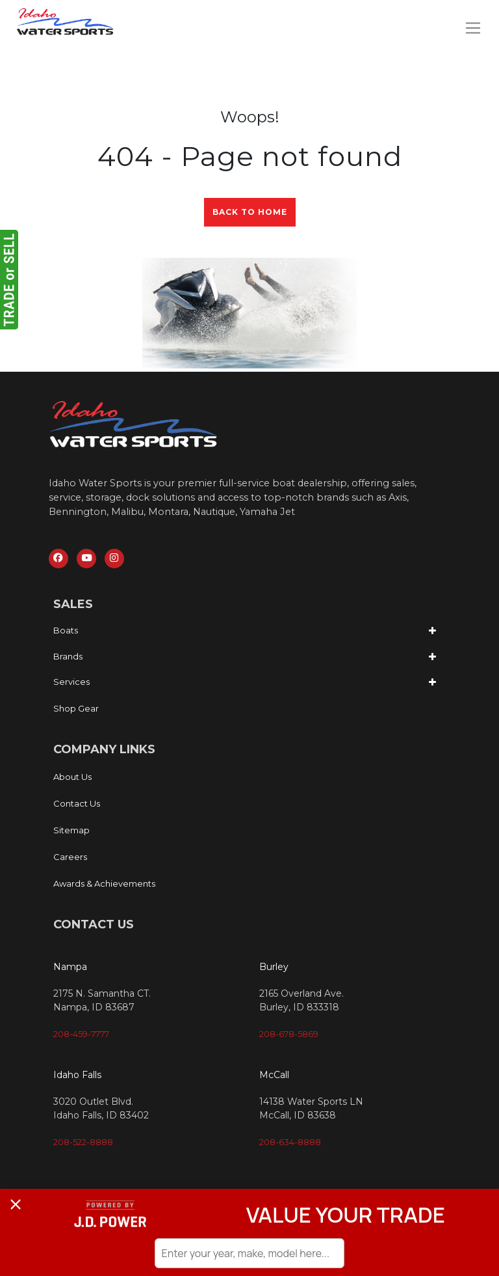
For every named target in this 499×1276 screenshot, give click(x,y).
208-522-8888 (83, 1143)
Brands (68, 657)
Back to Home (249, 212)
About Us (72, 778)
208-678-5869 (288, 1035)
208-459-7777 (81, 1035)
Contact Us (76, 804)
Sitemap (71, 831)
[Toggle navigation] (472, 28)
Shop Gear (76, 709)
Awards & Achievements (104, 885)
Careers (70, 858)
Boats (65, 632)
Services (71, 683)
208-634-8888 (290, 1143)
